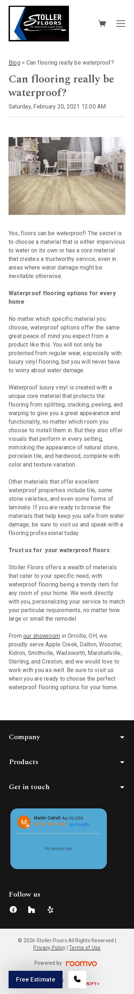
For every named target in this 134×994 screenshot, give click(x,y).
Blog (14, 62)
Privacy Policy (49, 947)
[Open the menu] (120, 23)
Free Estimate (35, 979)
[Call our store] (77, 979)
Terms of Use (84, 947)
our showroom (41, 635)
